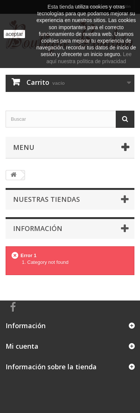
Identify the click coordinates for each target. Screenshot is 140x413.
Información (37, 228)
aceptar (14, 34)
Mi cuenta (22, 346)
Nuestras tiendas (46, 199)
